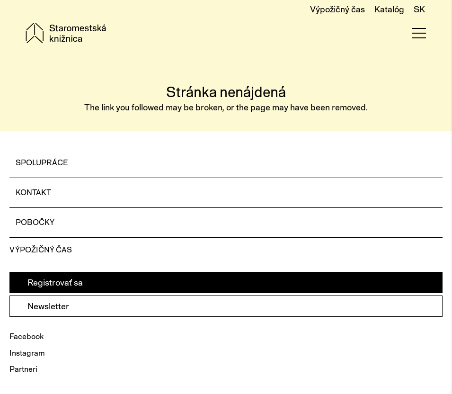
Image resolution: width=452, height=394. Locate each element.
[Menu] (419, 33)
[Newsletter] (226, 306)
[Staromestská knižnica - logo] (65, 33)
